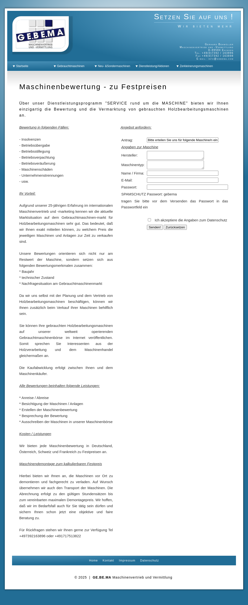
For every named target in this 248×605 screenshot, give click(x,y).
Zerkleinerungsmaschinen (195, 66)
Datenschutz (149, 560)
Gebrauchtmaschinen (70, 66)
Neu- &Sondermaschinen (113, 66)
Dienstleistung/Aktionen (153, 66)
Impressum (127, 560)
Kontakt (108, 560)
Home (93, 560)
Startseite (21, 66)
